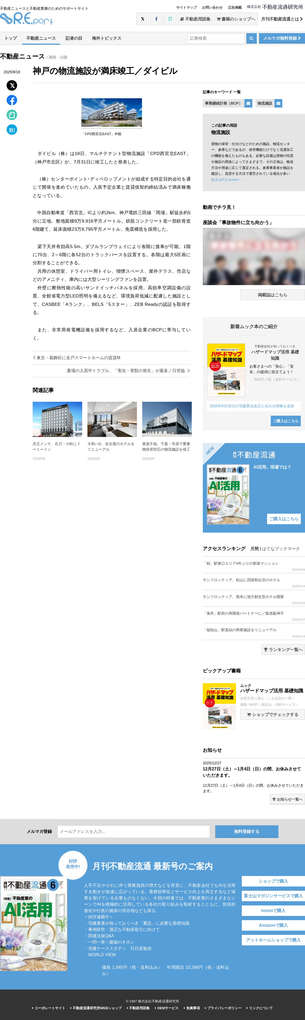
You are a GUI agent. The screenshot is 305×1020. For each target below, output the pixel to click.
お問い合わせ (212, 7)
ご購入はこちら (286, 421)
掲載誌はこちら (272, 295)
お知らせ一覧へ (287, 799)
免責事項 (192, 1008)
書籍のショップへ (236, 19)
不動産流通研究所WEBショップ (96, 1008)
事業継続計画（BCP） (223, 103)
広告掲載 (235, 7)
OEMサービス (167, 1008)
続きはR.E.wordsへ (226, 180)
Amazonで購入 (273, 925)
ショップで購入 (273, 881)
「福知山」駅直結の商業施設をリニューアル (254, 633)
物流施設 (265, 103)
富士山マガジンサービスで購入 (273, 896)
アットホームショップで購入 (273, 940)
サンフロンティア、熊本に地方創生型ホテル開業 (254, 600)
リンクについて (260, 1008)
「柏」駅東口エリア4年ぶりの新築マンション (254, 566)
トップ (10, 38)
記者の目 (74, 38)
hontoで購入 (273, 910)
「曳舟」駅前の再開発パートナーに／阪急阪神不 (254, 616)
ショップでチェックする (272, 714)
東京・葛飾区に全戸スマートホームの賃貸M (76, 358)
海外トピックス (106, 38)
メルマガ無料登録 (282, 38)
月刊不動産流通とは (282, 19)
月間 (254, 549)
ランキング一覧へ (283, 649)
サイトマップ (186, 7)
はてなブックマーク (281, 549)
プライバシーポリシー (223, 1008)
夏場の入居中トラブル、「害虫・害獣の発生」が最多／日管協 (128, 370)
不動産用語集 (195, 19)
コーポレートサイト (48, 1008)
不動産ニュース (41, 38)
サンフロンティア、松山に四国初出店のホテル (254, 583)
